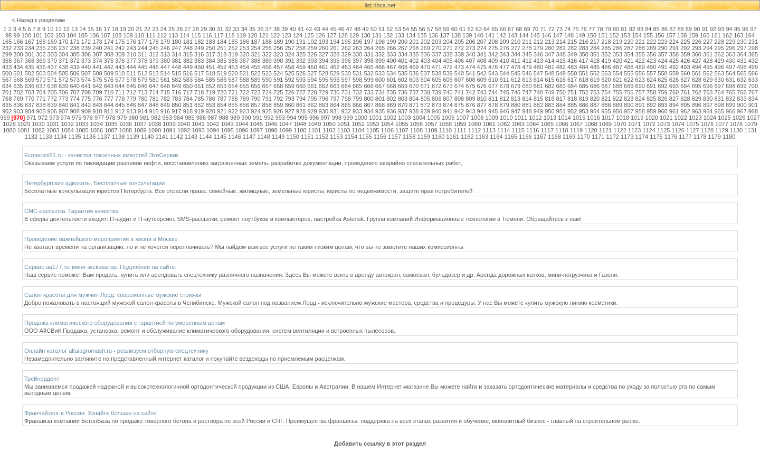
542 (482, 73)
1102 (328, 130)
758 (651, 92)
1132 (31, 136)
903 (18, 111)
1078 (736, 124)
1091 (169, 130)
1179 (714, 136)
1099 (285, 130)
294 (707, 48)
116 (207, 35)
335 (414, 54)
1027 (753, 117)
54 (406, 29)
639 (63, 86)
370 (52, 60)
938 (414, 111)
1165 (511, 136)
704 (40, 92)
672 (436, 86)
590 (267, 79)
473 (459, 67)
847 (142, 105)
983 (167, 117)
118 (229, 35)
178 (153, 41)
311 (142, 54)
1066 (561, 124)
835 (7, 105)
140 (478, 35)
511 (131, 73)
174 (108, 41)
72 (551, 29)
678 (504, 86)
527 (312, 73)
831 (719, 98)
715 (165, 92)
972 (43, 117)
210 (515, 41)
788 (233, 98)
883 (549, 105)
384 (210, 60)
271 (447, 48)
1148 (263, 136)
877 (482, 105)
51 (381, 29)
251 (221, 48)
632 (741, 79)
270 (436, 48)
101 (37, 35)
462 (334, 67)
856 (244, 105)
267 (402, 48)
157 (671, 35)
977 (99, 117)
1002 (390, 117)
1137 (103, 136)
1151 (307, 136)
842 (86, 105)
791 (267, 98)
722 (244, 92)
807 (447, 98)
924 (255, 111)
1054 (387, 124)
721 (233, 92)
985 (189, 117)
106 (94, 35)
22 (147, 29)
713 (142, 92)
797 (334, 98)
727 (301, 92)
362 (719, 54)
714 (153, 92)
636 (29, 86)
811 (493, 98)
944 (482, 111)
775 (86, 98)
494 (696, 67)
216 (583, 41)
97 (753, 29)
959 (651, 111)
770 (29, 98)
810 (482, 98)
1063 (517, 124)
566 (753, 73)
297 (741, 48)
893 (662, 105)
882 (538, 105)
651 (199, 86)
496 (719, 67)
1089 (140, 130)
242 (120, 48)
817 (561, 98)
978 (110, 117)
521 (244, 73)
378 (142, 60)
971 (31, 117)
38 (276, 29)
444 (131, 67)
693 (674, 86)
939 (425, 111)
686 (595, 86)
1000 (361, 117)
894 (674, 105)
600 (380, 79)
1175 (656, 136)
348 (561, 54)
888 (606, 105)
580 (153, 79)
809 (470, 98)
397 (357, 60)
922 (233, 111)
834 (753, 98)
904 (29, 111)
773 (63, 98)
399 (380, 60)
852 (199, 105)
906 (52, 111)
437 (52, 67)
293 (696, 48)
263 (357, 48)
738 (425, 92)
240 (97, 48)
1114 (503, 130)
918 (188, 111)
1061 (488, 124)
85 (656, 29)
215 (572, 41)
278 (526, 48)
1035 (110, 124)
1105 (372, 130)
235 (40, 48)
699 (741, 86)
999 (348, 117)
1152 (322, 136)
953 (583, 111)
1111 (459, 130)
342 (493, 54)
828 (685, 98)
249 (199, 48)
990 (246, 117)
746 (515, 92)
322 (267, 54)
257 (289, 48)
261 (334, 48)
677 (493, 86)
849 (165, 105)
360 (696, 54)
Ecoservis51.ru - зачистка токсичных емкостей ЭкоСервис (101, 155)
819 (583, 98)
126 (320, 35)
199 (391, 41)
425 (674, 60)
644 (120, 86)
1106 (387, 130)
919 (199, 111)
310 (131, 54)
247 (176, 48)
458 (289, 67)
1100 (299, 130)
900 (741, 105)
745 (504, 92)
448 (176, 67)
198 (380, 41)
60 (454, 29)
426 (685, 60)
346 (538, 54)
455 (255, 67)
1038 (154, 124)
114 (184, 35)
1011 (521, 117)
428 (707, 60)
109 (127, 35)
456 (267, 67)
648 (165, 86)
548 (549, 73)
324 (289, 54)
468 (402, 67)
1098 (270, 130)
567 (7, 79)
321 (255, 54)
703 (29, 92)
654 (233, 86)
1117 (547, 130)
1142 (176, 136)
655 (244, 86)
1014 (564, 117)
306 (86, 54)
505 (63, 73)
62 (470, 29)
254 (255, 48)
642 (97, 86)
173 (97, 41)
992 (268, 117)
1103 (343, 130)
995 (302, 117)
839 (52, 105)
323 (278, 54)
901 (753, 105)
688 (617, 86)
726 (289, 92)
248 (188, 48)
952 (572, 111)
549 (561, 73)
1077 (721, 124)
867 (368, 105)
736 (402, 92)
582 (176, 79)
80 (616, 29)
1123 (634, 130)
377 (131, 60)
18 (115, 29)
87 (672, 29)
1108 (416, 130)
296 (730, 48)
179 (165, 41)
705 (52, 92)
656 (255, 86)
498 (741, 67)
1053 (372, 124)
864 (334, 105)
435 (29, 67)
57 (430, 29)
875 (459, 105)
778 (120, 98)
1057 (430, 124)
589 (255, 79)
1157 (394, 136)
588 (244, 79)
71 (543, 29)
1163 (482, 136)
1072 (648, 124)
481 (549, 67)
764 (719, 92)
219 (617, 41)
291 (674, 48)
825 (651, 98)
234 (29, 48)
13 (74, 29)
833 (741, 98)
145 (535, 35)
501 (18, 73)
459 (301, 67)
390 (278, 60)
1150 (292, 136)
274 (482, 48)
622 (628, 79)
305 (74, 54)
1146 (234, 136)
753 (595, 92)
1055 (401, 124)
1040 (183, 124)
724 (267, 92)
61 (462, 29)
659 (289, 86)
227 (707, 41)
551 (583, 73)
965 (719, 111)
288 (640, 48)
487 (617, 67)
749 (549, 92)
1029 (23, 124)
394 (323, 60)
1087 (110, 130)
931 (334, 111)
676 (482, 86)
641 (86, 86)
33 (236, 29)
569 (29, 79)
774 (74, 98)
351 (595, 54)
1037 (140, 124)
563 (719, 73)
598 (357, 79)
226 (696, 41)
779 (131, 98)
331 (368, 54)
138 (456, 35)
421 (628, 60)
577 (120, 79)
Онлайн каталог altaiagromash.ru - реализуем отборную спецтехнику (116, 351)
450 (199, 67)
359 (685, 54)
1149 (278, 136)
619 (595, 79)
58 (438, 29)
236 (52, 48)
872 (425, 105)
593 (301, 79)
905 (40, 111)
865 (346, 105)
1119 (576, 130)
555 (628, 73)
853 (210, 105)
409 (493, 60)
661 (312, 86)
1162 (467, 136)
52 (389, 29)
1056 (416, 124)
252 (233, 48)
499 (753, 67)
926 (278, 111)
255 (267, 48)
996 (314, 117)
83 (640, 29)
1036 (125, 124)
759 (662, 92)
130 (365, 35)
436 (40, 67)
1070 (619, 124)
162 (727, 35)
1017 (608, 117)
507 (86, 73)
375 (108, 60)
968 (753, 111)
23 (155, 29)
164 (750, 35)
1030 (38, 124)
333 (391, 54)
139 (467, 35)
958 (640, 111)
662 (323, 86)
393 (312, 60)
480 (538, 67)
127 (331, 35)
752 (583, 92)
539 (447, 73)
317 (210, 54)
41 (301, 29)
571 (52, 79)
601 (391, 79)
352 (606, 54)
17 (106, 29)
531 (357, 73)
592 (289, 79)
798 (346, 98)
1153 (336, 136)
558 (662, 73)
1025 (724, 117)
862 (312, 105)
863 (323, 105)
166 (18, 41)
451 (210, 67)
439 (74, 67)
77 (591, 29)
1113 (488, 130)
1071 (634, 124)
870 (402, 105)
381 (176, 60)
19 (123, 29)
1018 (622, 117)
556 (640, 73)
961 (674, 111)
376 (120, 60)
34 (244, 29)
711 (120, 92)
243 (131, 48)
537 (425, 73)
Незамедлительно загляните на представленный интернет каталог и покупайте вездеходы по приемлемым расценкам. (185, 358)
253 (244, 48)
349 (572, 54)
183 (210, 41)
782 (165, 98)
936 (391, 111)
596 (334, 79)
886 (583, 105)
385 (221, 60)
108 (116, 35)
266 (391, 48)
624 (651, 79)
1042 (212, 124)
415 (561, 60)
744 (493, 92)
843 (97, 105)
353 (617, 54)
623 (640, 79)
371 (63, 60)
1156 (380, 136)
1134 (60, 136)
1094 (212, 130)
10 (50, 29)
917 (176, 111)
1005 (433, 117)
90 (697, 29)
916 (165, 111)
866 (357, 105)
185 (233, 41)
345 (526, 54)
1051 (343, 124)
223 (662, 41)
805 (425, 98)
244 (142, 48)
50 (373, 29)
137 (444, 35)
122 (275, 35)
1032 (67, 124)
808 (459, 98)
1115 (517, 130)
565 (741, 73)
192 (312, 41)
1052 (358, 124)
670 (414, 86)
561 (696, 73)
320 (244, 54)
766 (741, 92)
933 (357, 111)
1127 (692, 130)
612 (515, 79)
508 (97, 73)
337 (436, 54)
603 (414, 79)
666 (368, 86)
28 (196, 29)
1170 (583, 136)
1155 (365, 136)
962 (685, 111)
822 (617, 98)
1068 (590, 124)
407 (470, 60)
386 (233, 60)
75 (575, 29)
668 (391, 86)
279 (538, 48)
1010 (506, 117)
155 (648, 35)
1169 (569, 136)
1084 (67, 130)
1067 (576, 124)
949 (538, 111)
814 (526, 98)
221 (640, 41)
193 (323, 41)
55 (414, 29)
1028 (9, 124)
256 (278, 48)
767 (753, 92)
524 (278, 73)
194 (334, 41)
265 (380, 48)
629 (707, 79)
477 (504, 67)
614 (538, 79)
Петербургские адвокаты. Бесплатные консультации (94, 183)
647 (153, 86)
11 (58, 29)
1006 (448, 117)
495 (707, 67)
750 (561, 92)
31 (220, 29)
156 (659, 35)
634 (7, 86)
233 (18, 48)
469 (414, 67)
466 (380, 67)
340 (470, 54)
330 (357, 54)
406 (459, 60)
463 (346, 67)
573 (74, 79)
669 (402, 86)
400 (391, 60)
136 (433, 35)
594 (312, 79)
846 (131, 105)
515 (176, 73)
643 (108, 86)
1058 (445, 124)
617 (572, 79)
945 (493, 111)
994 (291, 117)
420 (617, 60)
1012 (535, 117)
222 (651, 41)
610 (493, 79)
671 (425, 86)
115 (196, 35)
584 (199, 79)
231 (753, 41)
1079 (750, 124)
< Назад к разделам (38, 20)
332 (380, 54)
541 (470, 73)
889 (617, 105)
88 (681, 29)
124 (297, 35)
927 (289, 111)
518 (210, 73)
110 (139, 35)
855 (233, 105)
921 (221, 111)
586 (221, 79)
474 (470, 67)
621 (617, 79)
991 (257, 117)
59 (446, 29)
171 (74, 41)
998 (336, 117)
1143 (191, 136)
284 (595, 48)
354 (628, 54)
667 (380, 86)
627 (685, 79)
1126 (677, 130)
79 (608, 29)
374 (97, 60)
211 (526, 41)
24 (163, 29)
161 (715, 35)
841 (74, 105)
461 (323, 67)
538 (436, 73)
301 (29, 54)
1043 (227, 124)
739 (436, 92)
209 (504, 41)
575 (97, 79)
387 (244, 60)
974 (65, 117)
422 (640, 60)
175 (120, 41)
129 (354, 35)
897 (707, 105)
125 (309, 35)
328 (334, 54)
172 (86, 41)
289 (651, 48)
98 (8, 35)
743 (482, 92)
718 (199, 92)
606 (447, 79)
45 (333, 29)
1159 (423, 136)
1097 (256, 130)
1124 (648, 130)
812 (504, 98)
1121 (605, 130)
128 (342, 35)
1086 (96, 130)
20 (131, 29)
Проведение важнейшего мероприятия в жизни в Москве (101, 239)
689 (628, 86)
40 (293, 29)
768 (7, 98)
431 (741, 60)
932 (346, 111)
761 (685, 92)
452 (221, 67)
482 (561, 67)
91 (704, 29)
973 (54, 117)
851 (188, 105)
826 (662, 98)
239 (86, 48)
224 (674, 41)
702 (18, 92)
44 (325, 29)
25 (171, 29)
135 (421, 35)
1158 (409, 136)
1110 (445, 130)
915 (153, 111)
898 (719, 105)
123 (286, 35)
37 (268, 29)
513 (153, 73)
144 (523, 35)
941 (447, 111)
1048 (299, 124)
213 (549, 41)
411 (515, 60)
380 (165, 60)
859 (278, 105)
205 (459, 41)
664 (346, 86)
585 (210, 79)
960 (662, 111)
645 (131, 86)
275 (493, 48)
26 (179, 29)
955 (606, 111)
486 (606, 67)
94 (729, 29)
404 (436, 60)
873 (436, 105)
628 (696, 79)
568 (18, 79)
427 (696, 60)
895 (685, 105)
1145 (220, 136)
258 (301, 48)
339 (459, 54)
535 (402, 73)
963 (696, 111)
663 (334, 86)
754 (606, 92)
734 (380, 92)
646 (142, 86)
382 (188, 60)
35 (252, 29)
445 (142, 67)
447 (165, 67)
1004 (419, 117)
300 (18, 54)
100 (26, 35)
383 (199, 60)
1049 (314, 124)
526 (301, 73)
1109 (430, 130)
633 (753, 79)
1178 (700, 136)
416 (572, 60)
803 (402, 98)
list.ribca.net (380, 5)
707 (74, 92)
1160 (438, 136)
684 (572, 86)
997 (325, 117)
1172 (612, 136)
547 (538, 73)
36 (260, 29)
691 (651, 86)
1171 (598, 136)
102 (48, 35)
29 (204, 29)
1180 (729, 136)
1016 (593, 117)
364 (741, 54)
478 (515, 67)
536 (414, 73)
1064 (532, 124)
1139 (132, 136)
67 (511, 29)
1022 (680, 117)
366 (7, 60)
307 (97, 54)
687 (606, 86)
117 (218, 35)
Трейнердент (41, 378)
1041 (198, 124)
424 (662, 60)
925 (267, 111)
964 (707, 111)
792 (278, 98)
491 (662, 67)
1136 (89, 136)
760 (674, 92)
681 (538, 86)
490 (651, 67)
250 (210, 48)
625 (662, 79)
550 (572, 73)
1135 (74, 136)
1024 (710, 117)
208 (493, 41)
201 (414, 41)
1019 (637, 117)
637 (40, 86)
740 (447, 92)
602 (402, 79)
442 (108, 67)
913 (131, 111)
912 (120, 111)
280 (549, 48)
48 (357, 29)
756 (628, 92)
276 (504, 48)
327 (323, 54)
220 (628, 41)
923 (244, 111)
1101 (314, 130)
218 (606, 41)
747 (526, 92)
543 (493, 73)
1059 (459, 124)
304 (63, 54)
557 (651, 73)
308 (108, 54)
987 (212, 117)
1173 (627, 136)
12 (66, 29)
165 (7, 41)
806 (436, 98)
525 (289, 73)
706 (63, 92)
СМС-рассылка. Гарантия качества (71, 211)
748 (538, 92)
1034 (96, 124)
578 (131, 79)
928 (301, 111)
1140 (147, 136)
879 (504, 105)
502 (29, 73)
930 (323, 111)
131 (377, 35)
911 (108, 111)
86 (664, 29)
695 (696, 86)
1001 (375, 117)
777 (108, 98)
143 (512, 35)
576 (108, 79)
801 (380, 98)
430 (730, 60)
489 (640, 67)
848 (153, 105)
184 (221, 41)
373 (86, 60)
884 (561, 105)
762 (696, 92)
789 (244, 98)
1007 (462, 117)
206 (470, 41)
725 (278, 92)
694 (685, 86)
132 (388, 35)
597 (346, 79)
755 (617, 92)
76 (584, 29)
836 (18, 105)
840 (63, 105)
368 (29, 60)
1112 (474, 130)
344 (515, 54)
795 (312, 98)
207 (482, 41)
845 (120, 105)
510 (120, 73)
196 (357, 41)
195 (346, 41)
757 (640, 92)
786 (210, 98)
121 (263, 35)
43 (317, 29)
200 (402, 41)
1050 (328, 124)
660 (301, 86)
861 (301, 105)
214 (561, 41)
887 (595, 105)
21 (139, 29)
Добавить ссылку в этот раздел (380, 443)
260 (323, 48)
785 (199, 98)
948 (526, 111)
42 (309, 29)
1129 (721, 130)
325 (301, 54)
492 (674, 67)
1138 (118, 136)
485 (595, 67)
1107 (401, 130)
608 (470, 79)
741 (459, 92)
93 (721, 29)
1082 (38, 130)
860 (289, 105)
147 (557, 35)
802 (391, 98)
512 (142, 73)
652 (210, 86)
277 (515, 48)
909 (86, 111)
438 (63, 67)
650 (188, 86)
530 (346, 73)
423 (651, 60)
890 (628, 105)
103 (60, 35)
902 (7, 111)
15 (91, 29)
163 (738, 35)
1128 (707, 130)
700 (753, 86)
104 (71, 35)
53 (398, 29)
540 (459, 73)
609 (482, 79)
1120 (590, 130)
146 (546, 35)
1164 (496, 136)
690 (640, 86)
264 (368, 48)
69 (527, 29)
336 (425, 54)
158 (682, 35)
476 (493, 67)
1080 (9, 130)
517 (199, 73)
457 (278, 67)
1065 (547, 124)
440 (86, 67)
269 (425, 48)
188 (267, 41)
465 (368, 67)
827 (674, 98)
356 (651, 54)
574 (86, 79)
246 (165, 48)
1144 (205, 136)
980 (133, 117)
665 (357, 86)
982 (155, 117)
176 (131, 41)
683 (561, 86)
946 (504, 111)
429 (719, 60)
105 (83, 35)
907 (63, 111)
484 (583, 67)
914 (142, 111)
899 (730, 105)
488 (628, 67)
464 (357, 67)
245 (153, 48)
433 (7, 67)
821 (606, 98)
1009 (492, 117)
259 (312, 48)
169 (52, 41)
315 (188, 54)
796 (323, 98)
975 (76, 117)
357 (662, 54)
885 (572, 105)
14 (82, 29)
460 (312, 67)
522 (255, 73)
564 (730, 73)
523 (267, 73)
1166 (525, 136)
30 (211, 29)
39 (284, 29)
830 (707, 98)
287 (628, 48)
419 (606, 60)
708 (86, 92)
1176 (670, 136)
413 (538, 60)
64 (486, 29)
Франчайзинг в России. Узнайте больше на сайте (90, 413)
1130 (736, 130)
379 (153, 60)
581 (165, 79)
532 (368, 73)
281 (561, 48)
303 (52, 54)
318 (221, 54)
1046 (270, 124)
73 (559, 29)
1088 (125, 130)
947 (515, 111)
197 (368, 41)
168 (40, 41)
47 (349, 29)
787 (221, 98)
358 (674, 54)
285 (606, 48)
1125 (663, 130)
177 (142, 41)
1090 (154, 130)
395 (334, 60)
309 (120, 54)
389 (267, 60)
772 (52, 98)
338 (447, 54)
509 (108, 73)
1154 (351, 136)
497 (730, 67)
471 (436, 67)
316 (199, 54)
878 (493, 105)
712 (131, 92)
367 (18, 60)
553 (606, 73)
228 (719, 41)
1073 (663, 124)
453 (233, 67)
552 (595, 73)
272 (459, 48)
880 (515, 105)
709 (97, 92)
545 (515, 73)
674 (459, 86)
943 (470, 111)
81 (624, 29)
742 (470, 92)
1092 (183, 130)
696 (707, 86)
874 (447, 105)
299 (7, 54)
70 (535, 29)
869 (391, 105)
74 (567, 29)
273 (470, 48)
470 (425, 67)
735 (391, 92)
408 (482, 60)
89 (689, 29)
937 (402, 111)
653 (221, 86)
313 (165, 54)
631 (730, 79)
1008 (477, 117)
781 (153, 98)
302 (40, 54)
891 (640, 105)
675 (470, 86)
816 (549, 98)
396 (346, 60)
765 (730, 92)
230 (741, 41)
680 (526, 86)
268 (414, 48)
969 (5, 117)
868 (380, 105)
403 (425, 60)
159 (693, 35)
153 (625, 35)
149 (580, 35)
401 (402, 60)
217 (595, 41)
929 (312, 111)
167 (29, 41)
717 (188, 92)
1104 (358, 130)
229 (730, 41)
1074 (677, 124)
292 (685, 48)
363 (730, 54)
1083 (52, 130)
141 (490, 35)
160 (704, 35)
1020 (651, 117)
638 (52, 86)
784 (188, 98)
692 (662, 86)
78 (599, 29)
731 (346, 92)
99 (16, 35)
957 (628, 111)
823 (628, 98)
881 (526, 105)
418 (595, 60)
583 (188, 79)
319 (233, 54)
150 (591, 35)
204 (447, 41)
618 (583, 79)
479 (526, 67)
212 (538, 41)
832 (730, 98)
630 (719, 79)
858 (267, 105)
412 (526, 60)
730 (334, 92)
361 (707, 54)
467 (391, 67)
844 (108, 105)
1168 (554, 136)
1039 (169, 124)
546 (526, 73)
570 (40, 79)
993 (280, 117)
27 (187, 29)
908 (74, 111)
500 (7, 73)
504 (52, 73)
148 (569, 35)
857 (255, 105)
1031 (52, 124)
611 (504, 79)
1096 (241, 130)
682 (549, 86)
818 (572, 98)
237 (63, 48)
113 (173, 35)
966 (730, 111)
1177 (685, 136)
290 (662, 48)
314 (176, 54)
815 (538, 98)
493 (685, 67)
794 (301, 98)
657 (267, 86)
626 (674, 79)
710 (108, 92)
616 (561, 79)
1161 (452, 136)
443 (120, 67)
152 (614, 35)
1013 (550, 117)
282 (572, 48)
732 (357, 92)
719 (210, 92)
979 (122, 117)
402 (414, 60)
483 (572, 67)
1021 (666, 117)
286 (617, 48)
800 (368, 98)
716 (176, 92)
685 (583, 86)
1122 (619, 130)
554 (617, 73)
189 (278, 41)
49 (365, 29)
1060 (474, 124)
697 (719, 86)
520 (233, 73)
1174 (641, 136)
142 (501, 35)
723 (255, 92)
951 (561, 111)
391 (289, 60)
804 (414, 98)
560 (685, 73)
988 (224, 117)
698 (730, 86)
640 (74, 86)
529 (334, 73)
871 (414, 105)
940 (436, 111)
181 (188, 41)
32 (228, 29)
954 (595, 111)
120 (252, 35)
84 (648, 29)
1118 (561, 130)
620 (606, 79)
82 (632, 29)
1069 (605, 124)
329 (346, 54)
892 (651, 105)
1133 (45, 136)
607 (459, 79)
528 (323, 73)
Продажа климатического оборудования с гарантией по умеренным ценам (124, 323)
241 (108, 48)
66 (503, 29)
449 (188, 67)
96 (745, 29)
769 (18, 98)
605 (436, 79)
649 (176, 86)
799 (357, 98)
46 (341, 29)
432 (753, 60)
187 (255, 41)
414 (549, 60)
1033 (81, 124)
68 (519, 29)
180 (176, 41)
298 (753, 48)
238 (74, 48)
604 (425, 79)
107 (105, 35)
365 (753, 54)
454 (244, 67)
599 (368, 79)
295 (719, 48)
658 (278, 86)
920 (210, 111)
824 (640, 98)
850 (176, 105)
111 (150, 35)
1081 (23, 130)
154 (636, 35)
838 (40, 105)
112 (162, 35)
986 (201, 117)
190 (289, 41)
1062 (503, 124)
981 (144, 117)
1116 (532, 130)
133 (399, 35)
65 (494, 29)
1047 (285, 124)
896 (696, 105)
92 (713, 29)
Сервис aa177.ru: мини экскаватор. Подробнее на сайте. (100, 267)
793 (289, 98)
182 (199, 41)
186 (244, 41)
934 (368, 111)
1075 (692, 124)
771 (40, 98)
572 (63, 79)
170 (63, 41)
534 (391, 73)
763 (707, 92)
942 (459, 111)
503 (40, 73)
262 (346, 48)
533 (380, 73)
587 (233, 79)
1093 (198, 130)
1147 (249, 136)
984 (178, 117)
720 (221, 92)
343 (504, 54)
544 (504, 73)
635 (18, 86)
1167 (540, 136)
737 (414, 92)
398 (368, 60)
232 (7, 48)
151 (602, 35)
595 (323, 79)
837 (29, 105)
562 (707, 73)
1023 (695, 117)
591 (278, 79)
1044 (241, 124)
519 (221, 73)
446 (153, 67)
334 (402, 54)
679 (515, 86)
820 (595, 98)
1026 (739, 117)
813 (515, 98)
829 (696, 98)
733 (368, 92)
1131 (750, 130)
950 (549, 111)
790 (255, 98)
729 (323, 92)
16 (99, 29)
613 (526, 79)
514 (165, 73)
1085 (81, 130)
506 (74, 73)
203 (436, 41)
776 (97, 98)
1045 (256, 124)
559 (674, 73)
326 (312, 54)
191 (301, 41)
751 (572, 92)
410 (504, 60)
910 (97, 111)
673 (447, 86)
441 (97, 67)
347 (549, 54)
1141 (162, 136)
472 (447, 67)
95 (737, 29)
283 (583, 48)
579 (142, 79)
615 (549, 79)
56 (422, 29)
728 (312, 92)
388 (255, 60)
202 (425, 41)
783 (176, 98)
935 (380, 111)
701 (7, 92)
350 (583, 54)
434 (18, 67)
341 (482, 54)
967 (741, 111)
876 (470, 105)
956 (617, 111)
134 (410, 35)
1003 (404, 117)
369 (40, 60)
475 (482, 67)
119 (241, 35)
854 (221, 105)
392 (301, 60)
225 (685, 41)
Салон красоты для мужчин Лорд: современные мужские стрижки (113, 295)
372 (74, 60)
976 (87, 117)
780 (142, 98)
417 (583, 60)
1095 (227, 130)
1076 (707, 124)
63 (479, 29)
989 (235, 117)
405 (447, 60)
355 (640, 54)
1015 (579, 117)
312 (153, 54)
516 (188, 73)
